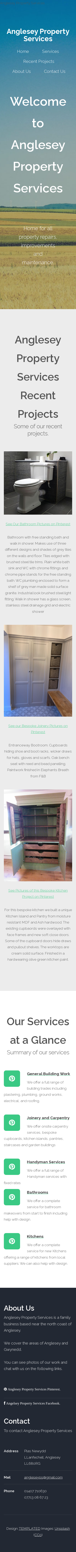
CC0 (38, 1535)
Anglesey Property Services (38, 35)
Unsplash (62, 1528)
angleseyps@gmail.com (43, 1477)
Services (50, 51)
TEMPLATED (29, 1528)
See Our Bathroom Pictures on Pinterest (38, 488)
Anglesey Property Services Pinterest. (34, 1389)
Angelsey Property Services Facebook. (32, 1403)
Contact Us (54, 71)
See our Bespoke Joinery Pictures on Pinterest (38, 679)
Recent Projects (38, 61)
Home (23, 51)
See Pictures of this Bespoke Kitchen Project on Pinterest (38, 844)
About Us (21, 71)
